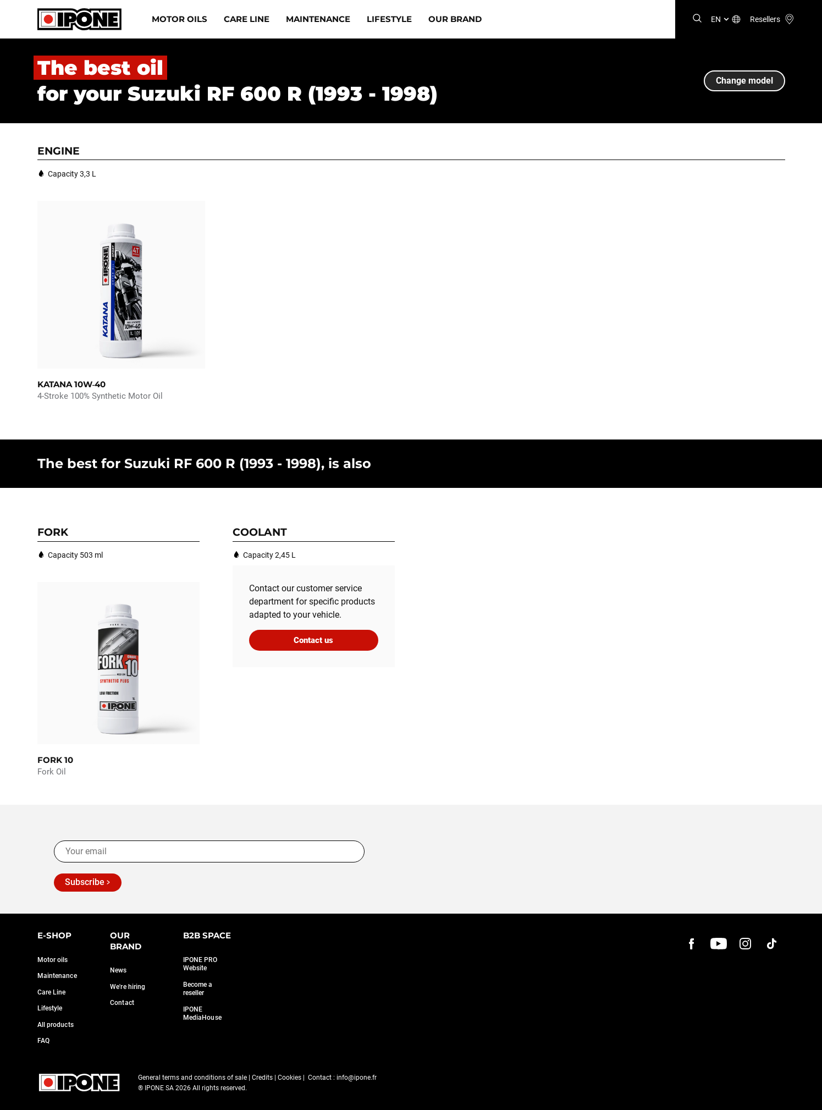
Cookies (289, 1077)
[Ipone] (79, 19)
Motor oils (52, 960)
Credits (262, 1077)
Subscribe (84, 882)
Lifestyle (389, 19)
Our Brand (455, 19)
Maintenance (318, 19)
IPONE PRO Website (200, 964)
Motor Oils (179, 19)
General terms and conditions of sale (192, 1077)
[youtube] (718, 943)
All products (55, 1025)
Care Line (246, 19)
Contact (122, 1003)
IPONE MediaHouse (202, 1013)
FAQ (43, 1041)
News (118, 970)
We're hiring (127, 987)
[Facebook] (691, 943)
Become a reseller (198, 989)
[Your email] (209, 851)
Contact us (313, 640)
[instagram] (745, 943)
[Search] (697, 19)
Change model (744, 80)
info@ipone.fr (356, 1077)
